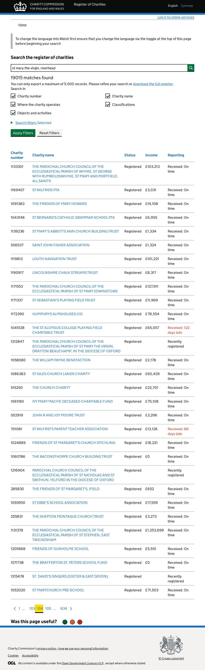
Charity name (122, 96)
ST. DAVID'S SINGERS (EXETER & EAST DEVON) (70, 576)
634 (63, 609)
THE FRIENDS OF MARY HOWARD (59, 204)
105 (48, 609)
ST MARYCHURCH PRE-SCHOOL (58, 590)
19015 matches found (32, 77)
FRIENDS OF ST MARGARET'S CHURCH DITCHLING (73, 443)
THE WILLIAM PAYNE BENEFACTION (61, 360)
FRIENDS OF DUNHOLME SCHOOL (60, 549)
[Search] (102, 68)
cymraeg (187, 5)
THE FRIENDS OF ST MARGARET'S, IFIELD (65, 489)
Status (129, 155)
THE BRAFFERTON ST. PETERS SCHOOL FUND (69, 562)
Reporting (176, 155)
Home (22, 25)
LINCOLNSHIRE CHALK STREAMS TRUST (65, 272)
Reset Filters (49, 133)
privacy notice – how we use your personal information (72, 648)
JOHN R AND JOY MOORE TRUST (58, 415)
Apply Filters (23, 133)
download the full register (153, 84)
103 (32, 609)
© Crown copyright (171, 658)
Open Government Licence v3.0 (82, 663)
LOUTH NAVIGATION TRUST (54, 259)
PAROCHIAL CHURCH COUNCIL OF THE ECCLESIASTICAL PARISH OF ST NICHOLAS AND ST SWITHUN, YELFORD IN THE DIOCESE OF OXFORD (73, 475)
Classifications (123, 104)
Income (151, 155)
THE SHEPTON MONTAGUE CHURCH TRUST (68, 516)
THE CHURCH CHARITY (51, 387)
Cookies (13, 655)
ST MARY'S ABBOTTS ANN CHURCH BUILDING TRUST (75, 231)
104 (40, 609)
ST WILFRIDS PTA (45, 190)
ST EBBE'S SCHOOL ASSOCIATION (60, 502)
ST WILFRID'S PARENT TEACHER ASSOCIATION (70, 429)
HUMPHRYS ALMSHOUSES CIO (57, 314)
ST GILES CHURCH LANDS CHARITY (61, 374)
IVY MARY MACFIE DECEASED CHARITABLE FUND (72, 401)
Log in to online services (175, 17)
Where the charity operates (38, 104)
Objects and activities (34, 113)
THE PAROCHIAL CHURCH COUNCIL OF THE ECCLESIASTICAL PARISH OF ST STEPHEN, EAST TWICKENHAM (71, 535)
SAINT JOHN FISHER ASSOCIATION (60, 245)
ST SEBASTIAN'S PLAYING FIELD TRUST (63, 300)
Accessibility (30, 655)
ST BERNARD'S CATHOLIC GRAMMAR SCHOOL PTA (73, 217)
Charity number (29, 96)
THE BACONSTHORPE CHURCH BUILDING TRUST (72, 456)
